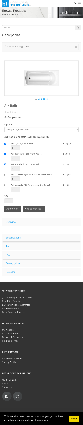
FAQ (8, 254)
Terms (9, 246)
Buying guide (13, 263)
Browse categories (17, 46)
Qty (6, 196)
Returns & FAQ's (10, 341)
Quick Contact (9, 380)
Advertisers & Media (12, 358)
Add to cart (12, 208)
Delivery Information (12, 337)
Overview (11, 222)
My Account (8, 330)
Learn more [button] (41, 420)
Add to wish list (34, 208)
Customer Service (11, 333)
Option (8, 124)
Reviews (10, 272)
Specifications (13, 237)
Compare (43, 99)
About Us (7, 384)
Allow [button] (74, 419)
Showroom (7, 387)
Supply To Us (9, 362)
